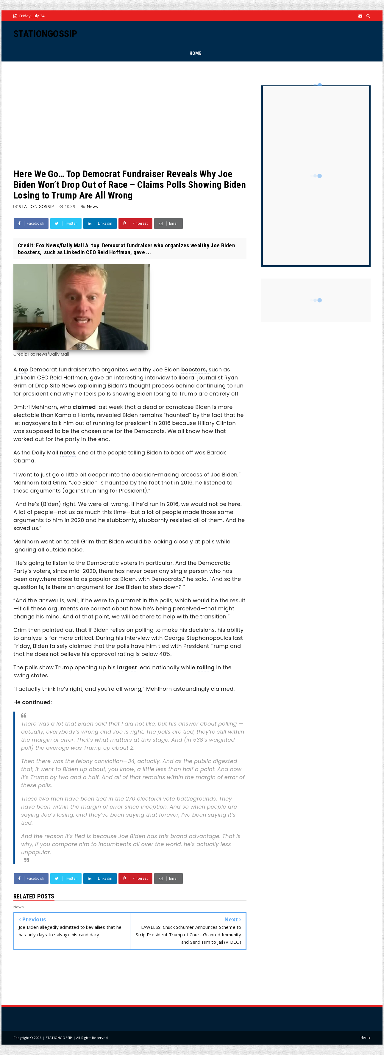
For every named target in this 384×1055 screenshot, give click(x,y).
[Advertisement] (129, 115)
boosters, (195, 369)
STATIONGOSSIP (45, 33)
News (92, 206)
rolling (206, 667)
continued (36, 702)
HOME (196, 53)
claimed (84, 407)
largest (127, 667)
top (23, 369)
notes (68, 452)
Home (365, 1037)
